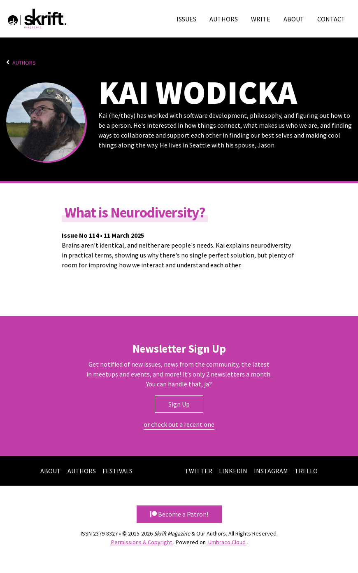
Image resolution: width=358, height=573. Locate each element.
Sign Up (179, 404)
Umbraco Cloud (227, 542)
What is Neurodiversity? (135, 212)
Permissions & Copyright (141, 542)
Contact (331, 19)
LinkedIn (233, 471)
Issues (186, 19)
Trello (306, 471)
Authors (223, 19)
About (294, 19)
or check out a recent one (179, 424)
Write (260, 19)
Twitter (198, 471)
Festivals (117, 471)
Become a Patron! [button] (179, 514)
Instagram (271, 471)
